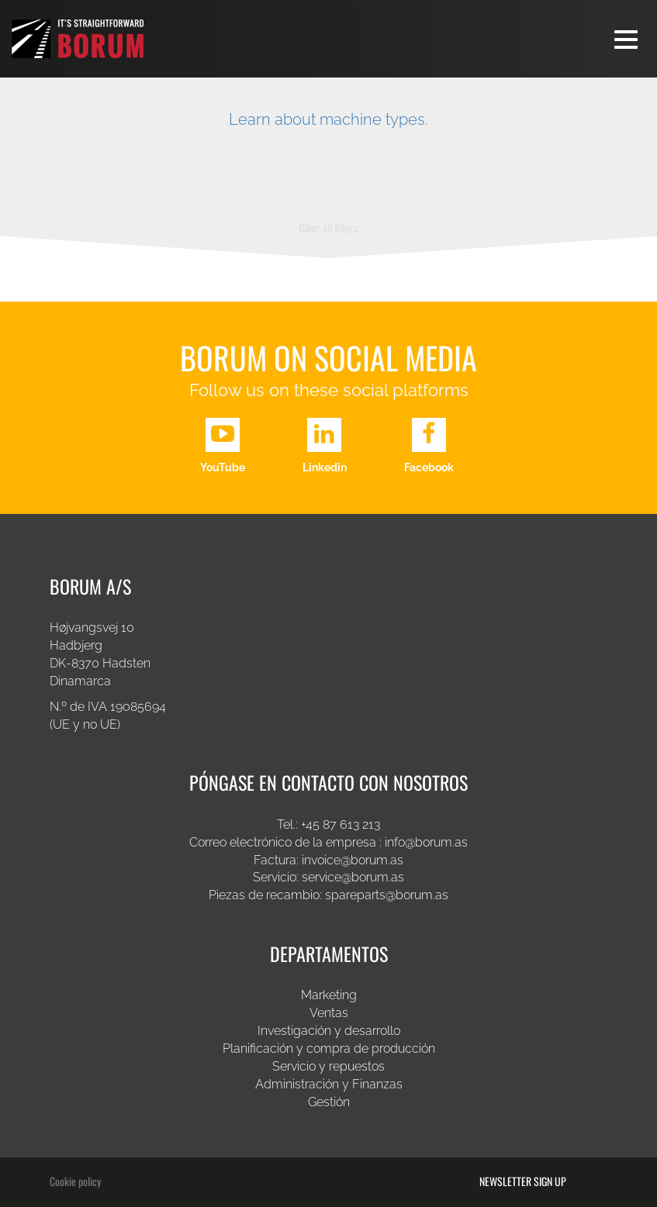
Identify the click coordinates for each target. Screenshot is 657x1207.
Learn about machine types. (328, 119)
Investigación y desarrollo (329, 1030)
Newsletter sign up (522, 1181)
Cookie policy (75, 1181)
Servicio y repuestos (328, 1066)
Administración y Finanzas (329, 1084)
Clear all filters (328, 227)
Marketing (329, 995)
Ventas (328, 1012)
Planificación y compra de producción (329, 1048)
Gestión (329, 1102)
